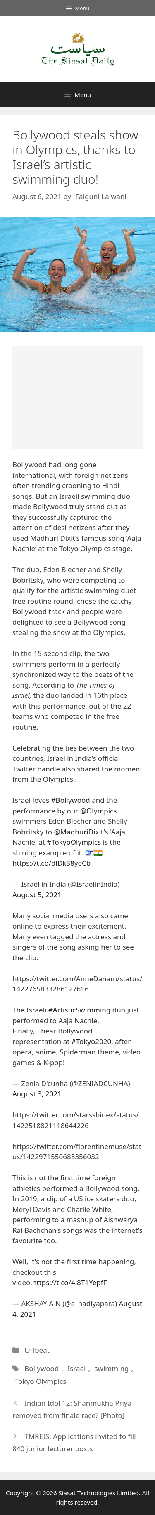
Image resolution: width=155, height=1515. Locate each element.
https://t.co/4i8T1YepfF (69, 1282)
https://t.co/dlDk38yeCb (51, 863)
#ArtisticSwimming (79, 1010)
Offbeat (37, 1350)
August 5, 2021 (37, 894)
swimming (111, 1368)
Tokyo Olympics (40, 1381)
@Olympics (98, 810)
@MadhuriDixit (79, 831)
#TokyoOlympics (74, 842)
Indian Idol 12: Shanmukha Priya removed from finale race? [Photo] (71, 1409)
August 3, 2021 (37, 1093)
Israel (76, 1368)
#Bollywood (70, 800)
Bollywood (41, 1368)
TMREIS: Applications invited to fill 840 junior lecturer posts (74, 1443)
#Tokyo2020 (91, 1041)
